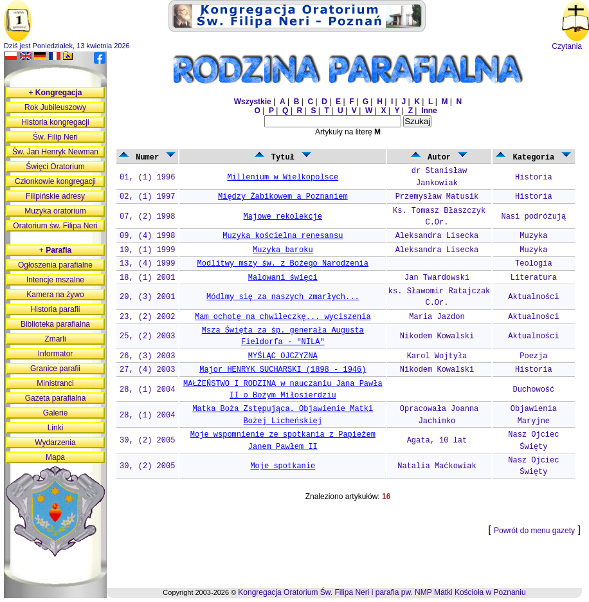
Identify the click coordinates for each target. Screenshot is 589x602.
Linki (56, 427)
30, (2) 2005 (147, 440)
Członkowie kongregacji (55, 181)
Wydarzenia (55, 442)
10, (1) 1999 (147, 250)
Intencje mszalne (55, 279)
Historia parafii (55, 309)
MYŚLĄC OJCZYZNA (283, 356)
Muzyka (533, 236)
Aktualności (533, 297)
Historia (533, 177)
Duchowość (533, 389)
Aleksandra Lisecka (437, 236)
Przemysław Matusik (437, 196)
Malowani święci (283, 277)
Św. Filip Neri (55, 136)
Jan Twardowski (436, 277)
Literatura (534, 277)
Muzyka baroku (283, 250)
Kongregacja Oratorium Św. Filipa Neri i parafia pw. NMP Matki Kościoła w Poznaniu (381, 592)
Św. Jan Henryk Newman (55, 151)
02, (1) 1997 (147, 196)
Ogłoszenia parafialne (55, 264)
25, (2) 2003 (147, 336)
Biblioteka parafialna (55, 324)
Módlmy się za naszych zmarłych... (282, 297)
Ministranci (55, 383)
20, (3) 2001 (147, 297)
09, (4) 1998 (147, 236)
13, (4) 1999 (147, 263)
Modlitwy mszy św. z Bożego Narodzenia (282, 263)
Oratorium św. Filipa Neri (55, 225)
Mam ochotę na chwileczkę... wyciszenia (283, 317)
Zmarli (55, 338)
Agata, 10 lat (437, 440)
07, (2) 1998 (147, 216)
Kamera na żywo (55, 294)
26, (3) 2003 (147, 356)
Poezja (533, 356)
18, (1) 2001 (147, 277)
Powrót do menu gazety (534, 530)
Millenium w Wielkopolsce (282, 177)
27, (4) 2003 (147, 369)
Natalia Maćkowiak (436, 466)
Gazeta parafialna (55, 398)
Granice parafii (55, 368)
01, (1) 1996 (147, 177)
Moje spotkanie (282, 466)
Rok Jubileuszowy (55, 107)
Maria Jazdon (436, 317)
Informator (55, 353)
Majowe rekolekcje (283, 216)
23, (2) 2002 (147, 317)
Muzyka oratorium (55, 210)
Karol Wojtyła (437, 356)
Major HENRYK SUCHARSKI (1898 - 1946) (282, 369)
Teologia (533, 263)
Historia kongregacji (55, 122)
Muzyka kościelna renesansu (282, 236)
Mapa (55, 457)
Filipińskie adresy (55, 196)
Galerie (55, 412)
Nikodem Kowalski (437, 336)
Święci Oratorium (55, 166)
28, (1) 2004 (147, 389)
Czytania (567, 46)
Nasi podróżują (533, 216)
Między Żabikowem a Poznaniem (283, 196)
